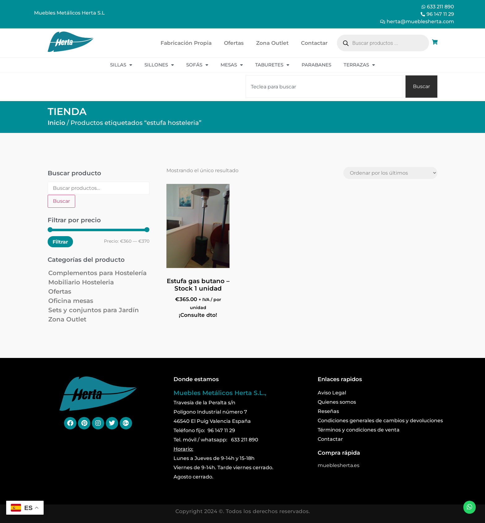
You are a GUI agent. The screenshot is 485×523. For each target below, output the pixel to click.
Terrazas (359, 65)
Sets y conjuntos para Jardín (93, 310)
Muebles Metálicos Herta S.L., (220, 393)
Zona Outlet (272, 43)
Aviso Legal (332, 393)
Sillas (121, 65)
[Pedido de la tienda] (390, 173)
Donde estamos (196, 379)
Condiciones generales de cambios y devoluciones (380, 420)
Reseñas (328, 411)
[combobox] (324, 86)
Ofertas (234, 43)
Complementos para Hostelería (97, 273)
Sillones (159, 65)
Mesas (232, 65)
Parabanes (316, 65)
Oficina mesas (70, 300)
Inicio (56, 122)
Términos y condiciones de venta (359, 430)
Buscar (61, 201)
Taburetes (272, 65)
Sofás (197, 65)
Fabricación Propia (186, 43)
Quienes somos (337, 402)
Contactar (314, 43)
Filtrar (60, 242)
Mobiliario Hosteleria (81, 282)
